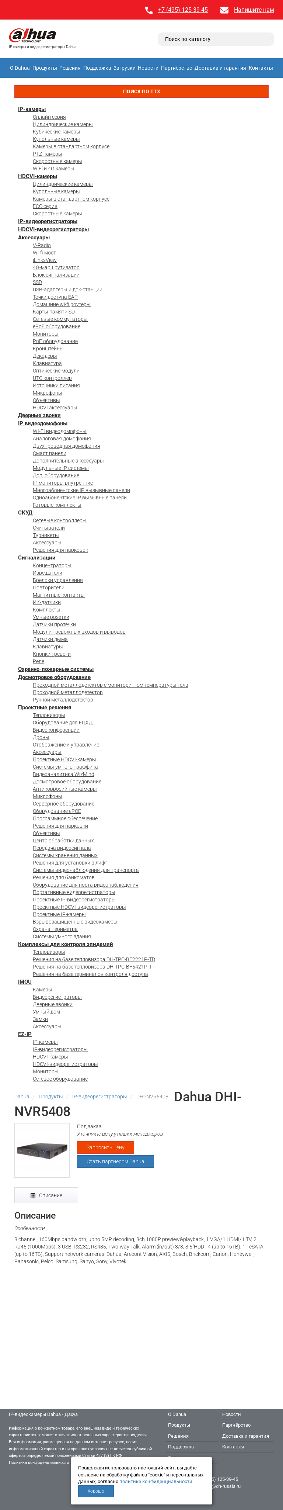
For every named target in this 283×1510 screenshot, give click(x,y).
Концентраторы (52, 565)
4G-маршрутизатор (56, 267)
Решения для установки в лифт (70, 863)
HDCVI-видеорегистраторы (53, 229)
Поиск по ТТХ (141, 91)
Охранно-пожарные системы (56, 669)
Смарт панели (49, 453)
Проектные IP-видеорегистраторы (74, 900)
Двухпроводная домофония (66, 446)
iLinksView (45, 260)
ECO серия (45, 206)
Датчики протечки (54, 624)
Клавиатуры (48, 647)
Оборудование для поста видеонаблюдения (86, 885)
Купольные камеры (56, 139)
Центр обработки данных (63, 841)
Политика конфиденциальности (39, 1462)
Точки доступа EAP (55, 297)
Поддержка (97, 68)
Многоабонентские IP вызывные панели (81, 490)
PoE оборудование (55, 341)
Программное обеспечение (65, 818)
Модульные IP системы (61, 468)
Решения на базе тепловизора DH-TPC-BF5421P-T (92, 967)
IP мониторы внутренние (63, 483)
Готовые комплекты (57, 505)
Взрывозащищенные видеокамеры (75, 922)
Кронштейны (48, 348)
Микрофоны (47, 393)
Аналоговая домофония (62, 438)
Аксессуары (34, 237)
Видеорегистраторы (57, 997)
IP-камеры (32, 109)
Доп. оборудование (56, 475)
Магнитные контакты (59, 595)
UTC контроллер (52, 378)
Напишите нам (254, 9)
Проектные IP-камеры (59, 914)
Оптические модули (56, 371)
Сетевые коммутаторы (60, 319)
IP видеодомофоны (42, 423)
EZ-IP (25, 1034)
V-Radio (42, 245)
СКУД (25, 512)
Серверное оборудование (63, 804)
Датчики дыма (50, 639)
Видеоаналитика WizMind (63, 774)
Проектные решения (44, 707)
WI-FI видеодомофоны (60, 431)
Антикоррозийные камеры (65, 789)
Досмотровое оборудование (54, 677)
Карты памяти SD (54, 312)
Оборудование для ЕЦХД (62, 722)
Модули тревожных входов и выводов (79, 632)
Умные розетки (51, 617)
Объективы (46, 400)
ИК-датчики (47, 602)
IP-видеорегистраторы (47, 221)
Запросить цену (106, 1147)
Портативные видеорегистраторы (74, 892)
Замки (40, 1019)
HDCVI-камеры (37, 176)
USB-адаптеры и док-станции (67, 289)
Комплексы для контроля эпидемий (65, 944)
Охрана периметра (55, 929)
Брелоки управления (58, 580)
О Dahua (20, 68)
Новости (148, 68)
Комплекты (46, 610)
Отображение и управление (66, 745)
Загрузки (124, 68)
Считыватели (49, 528)
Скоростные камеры (57, 161)
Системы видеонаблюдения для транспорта (86, 870)
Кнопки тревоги (52, 654)
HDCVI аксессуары (55, 408)
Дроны (41, 737)
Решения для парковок (60, 550)
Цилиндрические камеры (63, 124)
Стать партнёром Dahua (115, 1161)
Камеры (42, 990)
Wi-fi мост (44, 253)
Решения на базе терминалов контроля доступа (90, 974)
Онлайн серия (49, 117)
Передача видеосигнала (62, 848)
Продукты (44, 68)
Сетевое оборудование (60, 1079)
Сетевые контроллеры (60, 520)
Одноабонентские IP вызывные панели (80, 498)
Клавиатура (47, 363)
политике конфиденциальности (155, 1481)
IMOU (25, 982)
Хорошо (96, 1491)
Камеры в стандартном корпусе (71, 146)
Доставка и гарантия (220, 68)
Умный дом (46, 1012)
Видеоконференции (56, 730)
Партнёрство (176, 68)
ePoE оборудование (56, 326)
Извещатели (47, 573)
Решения (70, 68)
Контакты (261, 68)
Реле (38, 661)
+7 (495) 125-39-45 (183, 9)
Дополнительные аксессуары (68, 461)
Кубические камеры (56, 132)
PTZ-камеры (47, 154)
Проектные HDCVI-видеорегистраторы (79, 907)
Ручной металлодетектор (63, 700)
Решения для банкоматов (64, 877)
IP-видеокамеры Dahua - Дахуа (43, 1414)
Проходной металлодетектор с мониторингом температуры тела (110, 685)
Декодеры (45, 356)
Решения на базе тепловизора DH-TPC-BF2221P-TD (94, 959)
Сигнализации (37, 557)
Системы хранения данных (65, 855)
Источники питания (56, 385)
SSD (37, 282)
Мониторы (46, 334)
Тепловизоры (49, 715)
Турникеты (46, 535)
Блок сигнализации (56, 275)
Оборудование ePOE (57, 811)
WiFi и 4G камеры (53, 169)
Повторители (48, 588)
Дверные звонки (39, 415)
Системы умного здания (62, 936)
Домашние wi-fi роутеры (62, 304)
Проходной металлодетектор (68, 692)
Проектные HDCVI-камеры (64, 759)
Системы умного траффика (65, 767)
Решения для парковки (60, 826)
